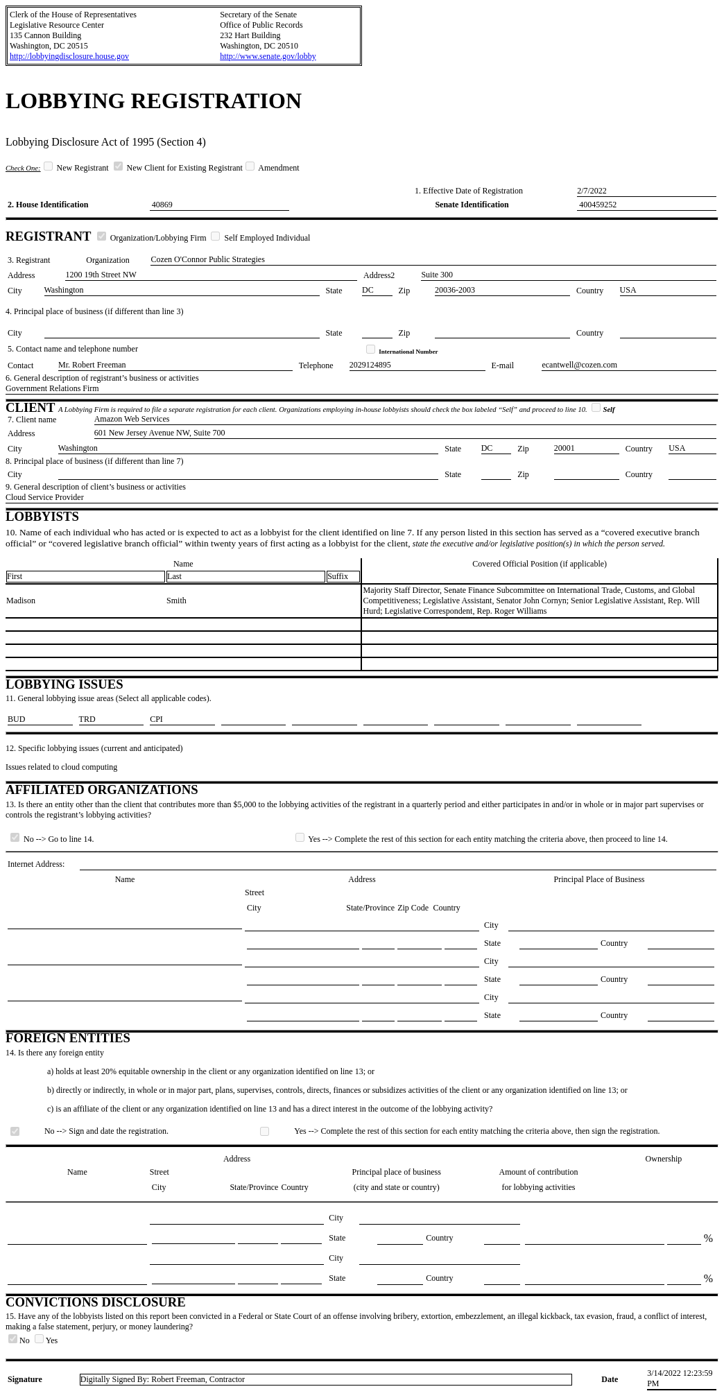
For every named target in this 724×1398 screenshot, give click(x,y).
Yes (46, 1340)
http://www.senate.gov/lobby (268, 56)
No (20, 1340)
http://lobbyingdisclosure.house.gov (69, 56)
